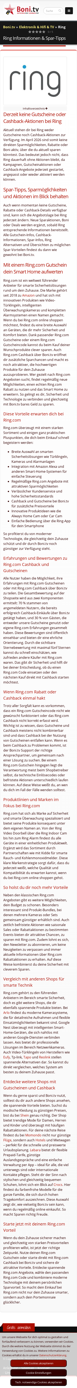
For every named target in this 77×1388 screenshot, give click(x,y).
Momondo (33, 1135)
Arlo (6, 1012)
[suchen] (60, 10)
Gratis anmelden (19, 1327)
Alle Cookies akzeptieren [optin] (38, 1363)
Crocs (58, 1184)
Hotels (41, 1140)
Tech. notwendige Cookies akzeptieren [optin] (38, 1382)
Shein (24, 1115)
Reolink (44, 1057)
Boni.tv (9, 27)
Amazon (28, 295)
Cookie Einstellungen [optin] (38, 1373)
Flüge (7, 1140)
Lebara (35, 1150)
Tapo (27, 1057)
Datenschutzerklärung (52, 1355)
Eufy (6, 1057)
